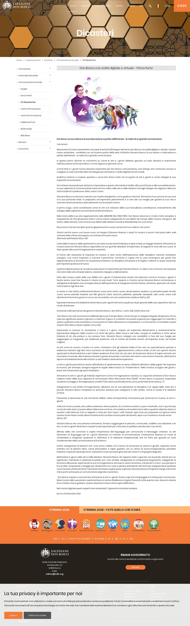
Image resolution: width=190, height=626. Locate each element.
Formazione (24, 68)
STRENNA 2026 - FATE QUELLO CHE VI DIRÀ (111, 510)
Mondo (119, 5)
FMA (131, 538)
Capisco (13, 615)
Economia (23, 148)
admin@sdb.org (54, 574)
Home (73, 5)
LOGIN (167, 5)
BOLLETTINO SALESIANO (80, 538)
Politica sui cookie (37, 615)
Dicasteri (48, 60)
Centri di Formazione (31, 115)
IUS (123, 538)
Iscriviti (135, 567)
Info (142, 5)
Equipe (24, 88)
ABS (116, 538)
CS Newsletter (89, 60)
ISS (109, 538)
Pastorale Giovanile (28, 75)
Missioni (22, 142)
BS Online (99, 538)
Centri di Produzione (31, 108)
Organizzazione (103, 5)
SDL (63, 538)
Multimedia (26, 128)
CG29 (181, 6)
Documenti (26, 95)
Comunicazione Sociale (67, 60)
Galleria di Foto (28, 122)
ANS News (25, 135)
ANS (55, 538)
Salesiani (85, 5)
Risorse (131, 5)
